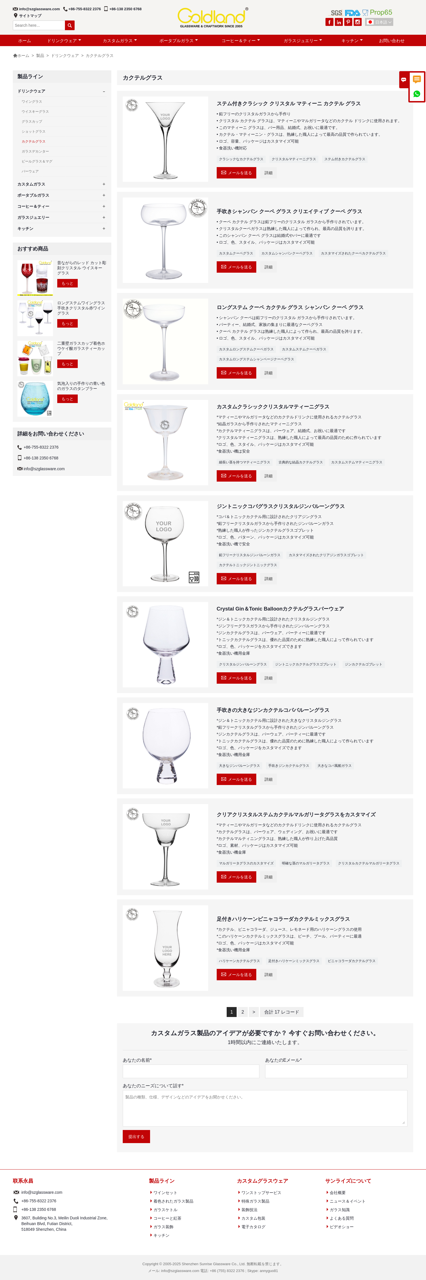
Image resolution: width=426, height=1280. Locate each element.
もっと (67, 283)
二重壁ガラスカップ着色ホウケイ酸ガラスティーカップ (81, 348)
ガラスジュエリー (303, 40)
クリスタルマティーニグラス (294, 159)
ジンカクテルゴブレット (363, 664)
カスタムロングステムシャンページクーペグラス (256, 359)
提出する (136, 1136)
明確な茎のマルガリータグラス (306, 863)
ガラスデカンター (35, 151)
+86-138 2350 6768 (125, 9)
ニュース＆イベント (348, 1201)
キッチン (352, 40)
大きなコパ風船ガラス (335, 766)
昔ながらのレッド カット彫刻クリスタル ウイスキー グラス (81, 267)
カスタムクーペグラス (236, 253)
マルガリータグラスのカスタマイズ (246, 863)
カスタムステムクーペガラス (304, 349)
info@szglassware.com (39, 9)
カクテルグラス (34, 141)
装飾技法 (249, 1209)
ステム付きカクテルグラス (344, 159)
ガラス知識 (340, 1209)
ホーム (24, 40)
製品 (40, 55)
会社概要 (338, 1192)
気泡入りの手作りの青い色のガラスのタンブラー (81, 386)
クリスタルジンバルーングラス (243, 664)
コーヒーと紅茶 (167, 1218)
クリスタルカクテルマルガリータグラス (369, 863)
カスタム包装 (253, 1218)
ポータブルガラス (178, 40)
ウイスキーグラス (35, 112)
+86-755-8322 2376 (84, 9)
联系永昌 (23, 1181)
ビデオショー (342, 1226)
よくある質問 (342, 1218)
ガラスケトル (165, 1209)
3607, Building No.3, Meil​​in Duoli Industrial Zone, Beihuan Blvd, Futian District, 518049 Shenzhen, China (64, 1224)
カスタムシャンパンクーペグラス (287, 253)
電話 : (16, 1201)
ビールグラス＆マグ (37, 161)
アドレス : (16, 1223)
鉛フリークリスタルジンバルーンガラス (249, 555)
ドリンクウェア (64, 40)
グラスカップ (32, 122)
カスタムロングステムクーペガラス (246, 349)
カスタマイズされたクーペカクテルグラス (353, 253)
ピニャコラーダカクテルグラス (352, 961)
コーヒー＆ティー (241, 40)
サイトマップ (30, 16)
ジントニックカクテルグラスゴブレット (306, 664)
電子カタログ (253, 1226)
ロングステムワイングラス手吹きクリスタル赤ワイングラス (81, 308)
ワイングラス (32, 102)
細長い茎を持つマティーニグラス (244, 462)
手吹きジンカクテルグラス (288, 766)
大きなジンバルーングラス (239, 766)
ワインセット (165, 1192)
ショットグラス (34, 131)
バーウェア (30, 171)
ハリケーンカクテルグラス (239, 961)
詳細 (269, 172)
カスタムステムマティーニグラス (356, 462)
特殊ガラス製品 (255, 1201)
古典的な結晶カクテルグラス (300, 462)
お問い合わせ (392, 40)
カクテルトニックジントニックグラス (248, 565)
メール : (16, 1192)
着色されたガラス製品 (173, 1201)
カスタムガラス (120, 40)
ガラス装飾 (163, 1226)
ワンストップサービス (261, 1192)
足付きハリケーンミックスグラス (293, 961)
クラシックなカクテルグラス (241, 159)
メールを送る (236, 172)
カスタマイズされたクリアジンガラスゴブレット (326, 555)
